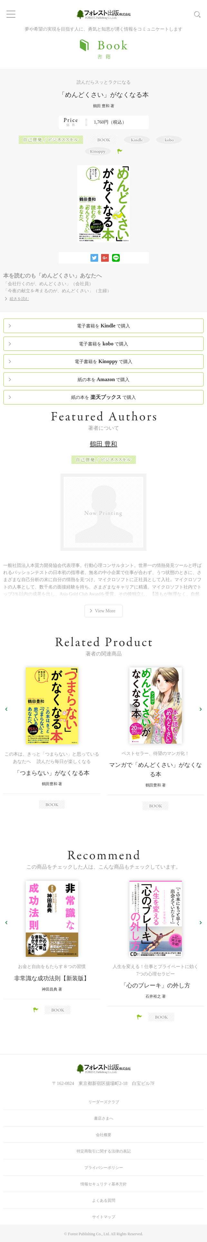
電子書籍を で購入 (103, 325)
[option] (52, 738)
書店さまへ (103, 1118)
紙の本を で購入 (104, 379)
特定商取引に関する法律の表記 (104, 1151)
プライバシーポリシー (103, 1167)
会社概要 (103, 1135)
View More (105, 610)
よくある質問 (103, 1200)
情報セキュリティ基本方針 (103, 1184)
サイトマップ (103, 1217)
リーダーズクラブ (103, 1102)
